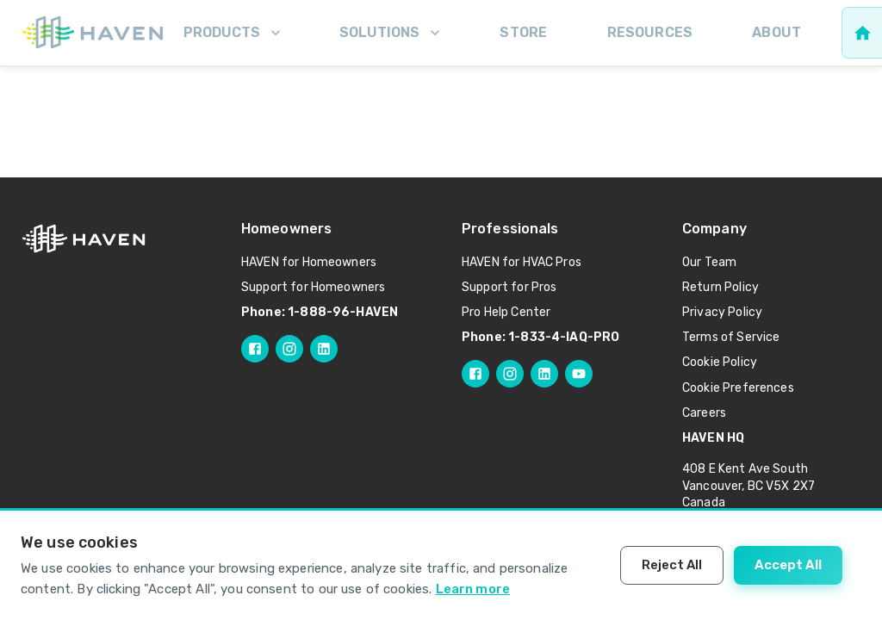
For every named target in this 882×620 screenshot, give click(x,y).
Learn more (473, 589)
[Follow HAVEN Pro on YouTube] (579, 374)
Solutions (391, 32)
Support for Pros (509, 287)
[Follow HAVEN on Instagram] (289, 349)
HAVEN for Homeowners (308, 262)
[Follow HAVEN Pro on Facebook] (475, 374)
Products (233, 32)
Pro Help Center (506, 312)
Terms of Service (731, 337)
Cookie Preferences (738, 388)
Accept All (788, 565)
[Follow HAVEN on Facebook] (255, 349)
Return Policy (720, 287)
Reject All (672, 565)
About (776, 32)
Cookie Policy (719, 362)
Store (523, 32)
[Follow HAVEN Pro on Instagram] (510, 374)
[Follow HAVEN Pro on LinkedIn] (544, 374)
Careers (704, 413)
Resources (650, 32)
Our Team (709, 262)
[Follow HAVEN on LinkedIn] (324, 349)
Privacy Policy (722, 312)
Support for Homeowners (313, 287)
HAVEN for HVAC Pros (521, 262)
